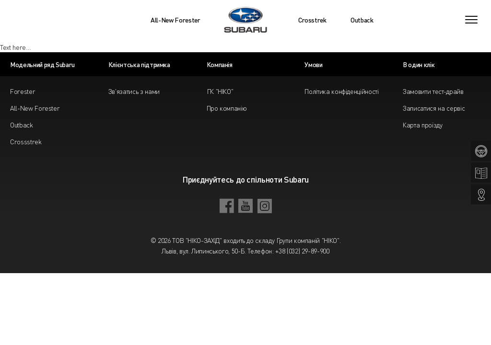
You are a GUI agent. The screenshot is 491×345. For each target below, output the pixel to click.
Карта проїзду (422, 124)
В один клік (418, 64)
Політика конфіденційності (341, 91)
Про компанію (227, 108)
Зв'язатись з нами (134, 91)
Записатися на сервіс (434, 108)
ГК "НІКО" (220, 91)
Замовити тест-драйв (433, 91)
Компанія (220, 64)
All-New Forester (175, 19)
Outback (362, 19)
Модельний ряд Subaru (42, 64)
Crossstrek (26, 141)
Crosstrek (312, 19)
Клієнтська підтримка (139, 64)
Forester (22, 91)
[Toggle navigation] (471, 19)
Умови (313, 64)
